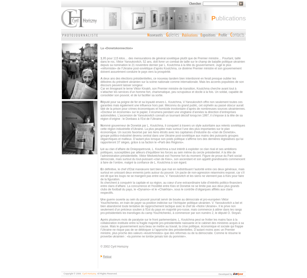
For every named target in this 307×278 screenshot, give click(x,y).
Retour (107, 256)
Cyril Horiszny (89, 273)
